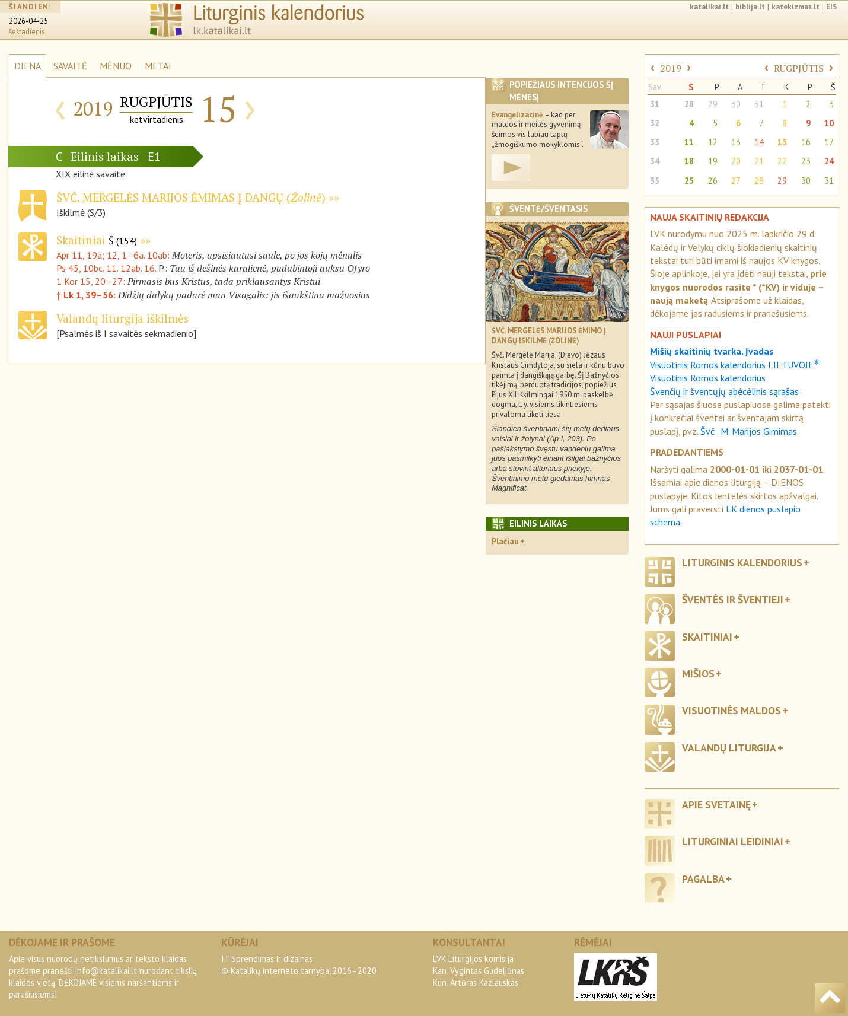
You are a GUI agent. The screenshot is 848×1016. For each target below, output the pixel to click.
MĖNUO (116, 66)
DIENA (27, 66)
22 (782, 161)
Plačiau (505, 541)
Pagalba (703, 879)
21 (759, 161)
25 (689, 180)
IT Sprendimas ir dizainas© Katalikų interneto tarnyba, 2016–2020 (299, 964)
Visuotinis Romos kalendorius (708, 378)
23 (806, 161)
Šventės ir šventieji (732, 599)
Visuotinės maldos (731, 710)
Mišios (698, 673)
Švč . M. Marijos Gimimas (748, 431)
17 (829, 142)
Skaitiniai (96, 239)
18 (689, 161)
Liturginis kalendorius (742, 562)
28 (689, 104)
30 (736, 104)
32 (654, 123)
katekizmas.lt (796, 7)
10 (829, 123)
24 (829, 161)
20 (736, 161)
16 (806, 142)
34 (654, 161)
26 (713, 180)
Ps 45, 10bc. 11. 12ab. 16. (106, 268)
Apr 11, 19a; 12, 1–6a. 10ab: (114, 255)
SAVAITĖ (70, 66)
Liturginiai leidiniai (732, 841)
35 (654, 180)
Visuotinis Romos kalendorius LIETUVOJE (735, 365)
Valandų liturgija (729, 747)
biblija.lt (750, 7)
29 (713, 104)
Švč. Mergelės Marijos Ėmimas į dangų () (191, 197)
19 (713, 161)
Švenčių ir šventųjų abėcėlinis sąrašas (724, 391)
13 (736, 142)
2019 (670, 68)
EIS (831, 7)
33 (654, 142)
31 (654, 104)
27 (736, 180)
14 (759, 142)
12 (713, 142)
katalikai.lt (709, 7)
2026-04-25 (28, 21)
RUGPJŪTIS (799, 68)
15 (782, 142)
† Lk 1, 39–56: (87, 295)
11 (689, 142)
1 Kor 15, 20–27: (91, 281)
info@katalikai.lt (106, 970)
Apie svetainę (716, 804)
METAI (158, 66)
